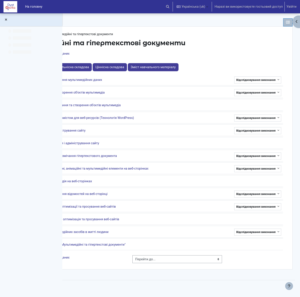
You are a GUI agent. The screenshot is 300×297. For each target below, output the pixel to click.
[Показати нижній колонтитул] (289, 286)
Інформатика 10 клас (94, 34)
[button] (168, 6)
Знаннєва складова (99, 67)
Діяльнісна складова (137, 67)
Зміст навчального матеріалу (216, 67)
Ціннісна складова (174, 67)
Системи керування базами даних (107, 54)
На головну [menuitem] (33, 7)
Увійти (291, 7)
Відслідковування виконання (248, 80)
